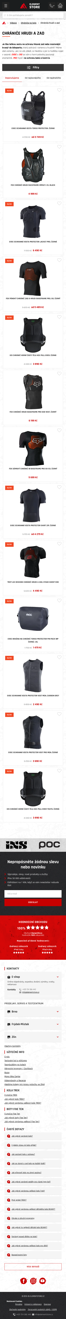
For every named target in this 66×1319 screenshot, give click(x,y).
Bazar (7, 1072)
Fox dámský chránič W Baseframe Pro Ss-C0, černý (33, 468)
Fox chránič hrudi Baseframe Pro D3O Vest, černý (33, 412)
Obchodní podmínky (17, 1309)
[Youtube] (42, 1280)
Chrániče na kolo (28, 23)
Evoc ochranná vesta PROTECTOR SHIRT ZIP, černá (33, 525)
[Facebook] (23, 1280)
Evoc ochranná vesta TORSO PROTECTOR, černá (33, 128)
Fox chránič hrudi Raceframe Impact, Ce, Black (33, 185)
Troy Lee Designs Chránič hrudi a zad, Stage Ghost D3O (33, 582)
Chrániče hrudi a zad (50, 23)
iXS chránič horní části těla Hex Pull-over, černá (33, 355)
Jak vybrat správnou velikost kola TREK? (22, 1103)
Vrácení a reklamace (33, 1304)
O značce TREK (10, 1095)
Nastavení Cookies (14, 1301)
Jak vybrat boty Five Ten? (16, 1117)
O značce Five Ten (12, 1113)
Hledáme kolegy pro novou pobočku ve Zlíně (24, 1084)
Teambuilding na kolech (15, 1064)
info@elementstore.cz (30, 992)
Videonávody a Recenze (15, 1080)
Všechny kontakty (12, 1046)
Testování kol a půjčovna (15, 1060)
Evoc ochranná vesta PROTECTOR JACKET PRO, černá (33, 241)
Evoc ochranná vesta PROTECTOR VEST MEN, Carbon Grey (33, 695)
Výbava (13, 23)
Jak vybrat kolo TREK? (14, 1099)
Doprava (47, 1304)
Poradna (18, 1304)
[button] (33, 977)
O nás (7, 1056)
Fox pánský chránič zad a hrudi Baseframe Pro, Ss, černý (33, 298)
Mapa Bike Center (12, 1076)
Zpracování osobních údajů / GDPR (42, 1309)
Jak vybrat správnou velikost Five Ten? (22, 1121)
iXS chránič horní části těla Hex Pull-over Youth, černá (33, 809)
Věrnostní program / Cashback (18, 1068)
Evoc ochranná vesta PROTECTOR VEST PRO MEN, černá (33, 752)
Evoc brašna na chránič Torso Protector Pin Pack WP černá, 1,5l (33, 640)
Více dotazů (33, 1266)
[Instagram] (33, 1280)
